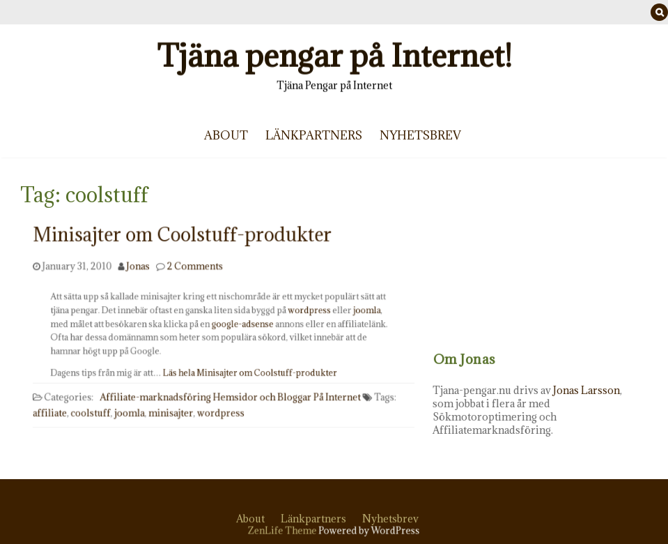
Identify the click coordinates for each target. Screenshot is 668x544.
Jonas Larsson (608, 390)
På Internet (332, 389)
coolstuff (96, 404)
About (226, 135)
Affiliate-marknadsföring (158, 389)
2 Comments (196, 263)
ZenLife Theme (285, 530)
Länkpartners (313, 135)
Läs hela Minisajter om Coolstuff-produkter (248, 371)
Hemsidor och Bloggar (260, 389)
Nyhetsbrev (420, 135)
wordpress (303, 312)
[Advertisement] (554, 265)
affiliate (56, 404)
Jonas (141, 263)
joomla (356, 312)
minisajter (172, 404)
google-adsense (241, 324)
